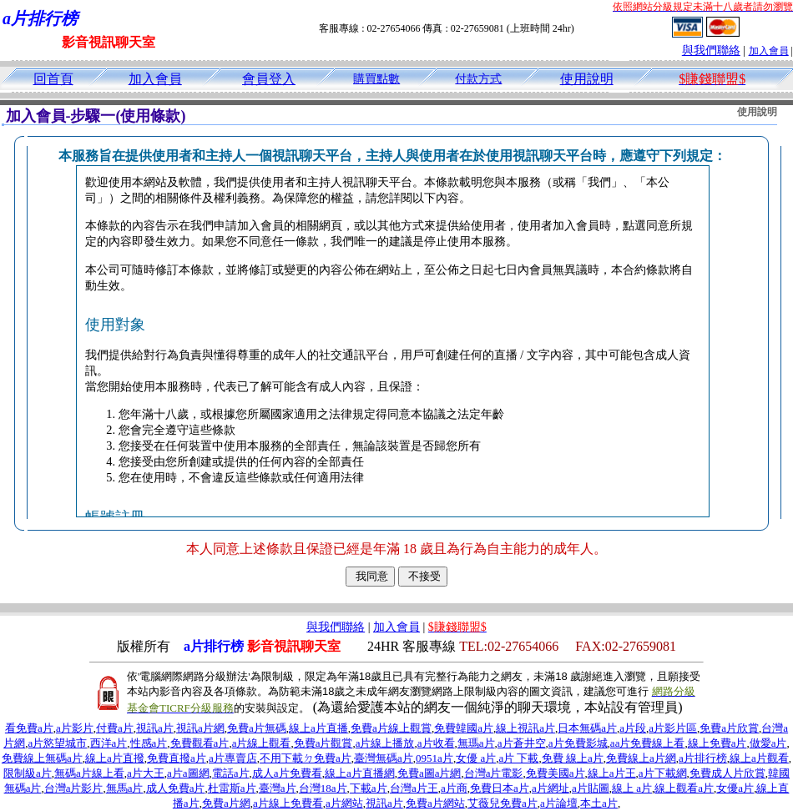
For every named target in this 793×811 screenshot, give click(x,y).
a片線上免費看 (288, 803)
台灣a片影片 (74, 788)
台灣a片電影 (493, 773)
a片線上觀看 (261, 743)
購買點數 (376, 79)
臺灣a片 (277, 788)
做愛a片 (768, 743)
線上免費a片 (717, 743)
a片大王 (145, 773)
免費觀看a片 (200, 743)
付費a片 (115, 728)
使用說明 (587, 79)
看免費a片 (29, 728)
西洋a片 (109, 743)
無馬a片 (125, 788)
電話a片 (231, 773)
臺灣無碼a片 (383, 758)
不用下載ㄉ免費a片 (305, 758)
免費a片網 (226, 803)
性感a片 (149, 743)
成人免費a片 (175, 788)
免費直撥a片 (176, 758)
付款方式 (478, 79)
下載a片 (368, 788)
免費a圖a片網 (429, 773)
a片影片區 (673, 728)
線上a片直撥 (114, 758)
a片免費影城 (578, 743)
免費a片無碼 (256, 728)
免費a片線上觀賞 (391, 728)
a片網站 (344, 803)
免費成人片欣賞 (727, 773)
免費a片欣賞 (729, 728)
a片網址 (550, 788)
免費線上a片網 (641, 758)
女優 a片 (476, 758)
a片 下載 (518, 758)
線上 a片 (632, 788)
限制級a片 (27, 773)
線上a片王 (612, 773)
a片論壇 (559, 803)
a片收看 (436, 743)
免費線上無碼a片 (42, 758)
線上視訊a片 (525, 728)
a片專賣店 (233, 758)
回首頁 (53, 79)
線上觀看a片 (684, 788)
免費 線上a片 (573, 758)
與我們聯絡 (711, 50)
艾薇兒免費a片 (502, 803)
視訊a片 (155, 728)
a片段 (632, 728)
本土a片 (599, 803)
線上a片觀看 (759, 758)
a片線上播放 (385, 743)
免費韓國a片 (463, 728)
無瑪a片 (476, 743)
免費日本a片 (499, 788)
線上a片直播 (318, 728)
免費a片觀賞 (323, 743)
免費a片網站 (435, 803)
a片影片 (74, 728)
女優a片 (735, 788)
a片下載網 (663, 773)
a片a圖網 (188, 773)
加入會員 (769, 51)
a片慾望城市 (58, 743)
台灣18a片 (323, 788)
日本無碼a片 (587, 728)
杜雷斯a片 (232, 788)
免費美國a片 (555, 773)
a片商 (454, 788)
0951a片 (434, 758)
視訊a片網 (200, 728)
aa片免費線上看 (647, 743)
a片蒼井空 (522, 743)
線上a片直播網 (360, 773)
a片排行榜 (703, 758)
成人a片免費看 (287, 773)
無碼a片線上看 (89, 773)
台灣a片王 (414, 788)
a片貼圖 (590, 788)
